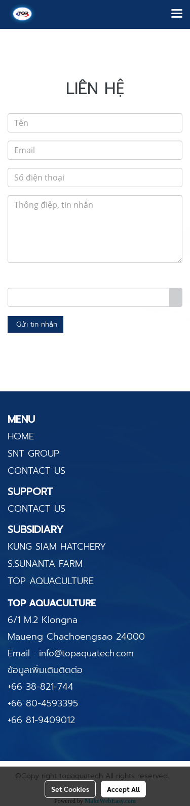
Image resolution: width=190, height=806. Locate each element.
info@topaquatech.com (86, 653)
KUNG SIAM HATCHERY (57, 547)
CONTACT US (36, 471)
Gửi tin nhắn (35, 324)
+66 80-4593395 (43, 703)
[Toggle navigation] (177, 14)
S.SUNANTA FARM (45, 564)
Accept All (123, 788)
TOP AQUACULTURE (51, 581)
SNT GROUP (33, 453)
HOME (21, 436)
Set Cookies (70, 788)
